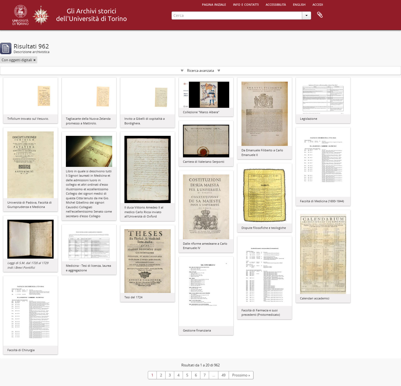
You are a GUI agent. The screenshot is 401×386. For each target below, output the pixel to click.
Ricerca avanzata (200, 70)
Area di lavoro (320, 15)
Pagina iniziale (214, 4)
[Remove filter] (34, 60)
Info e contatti (246, 4)
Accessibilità (276, 4)
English (299, 4)
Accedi (318, 4)
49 (223, 375)
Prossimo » (241, 375)
